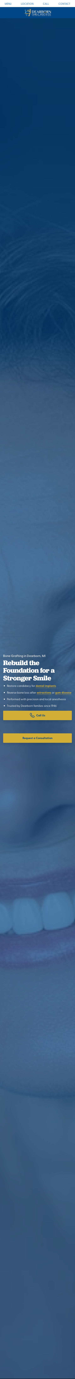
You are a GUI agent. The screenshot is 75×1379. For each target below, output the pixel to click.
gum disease (63, 692)
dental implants (46, 686)
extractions (44, 692)
